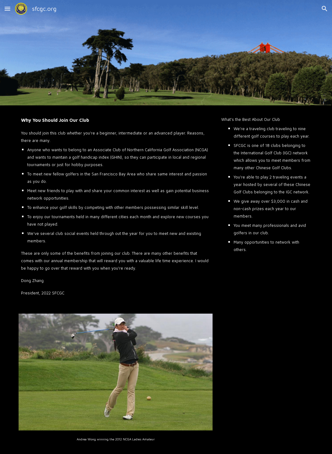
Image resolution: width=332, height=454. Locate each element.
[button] (7, 8)
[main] (116, 206)
